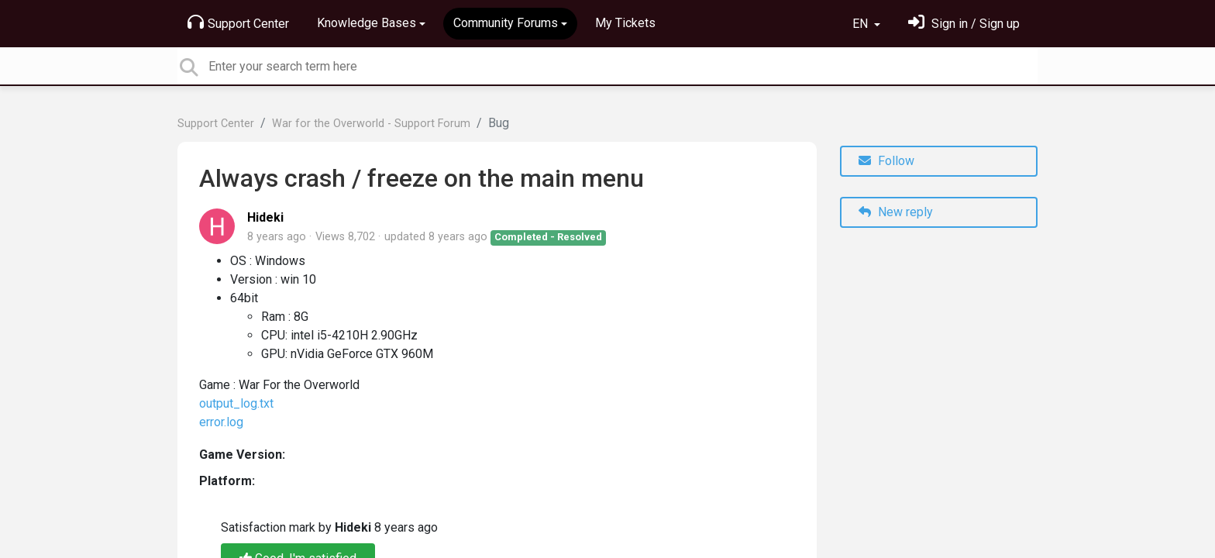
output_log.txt (236, 403)
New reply (896, 212)
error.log (221, 422)
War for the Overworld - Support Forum (371, 123)
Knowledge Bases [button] (366, 23)
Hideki (265, 217)
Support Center (238, 22)
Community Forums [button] (505, 23)
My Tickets (625, 23)
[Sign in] (964, 24)
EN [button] (861, 23)
